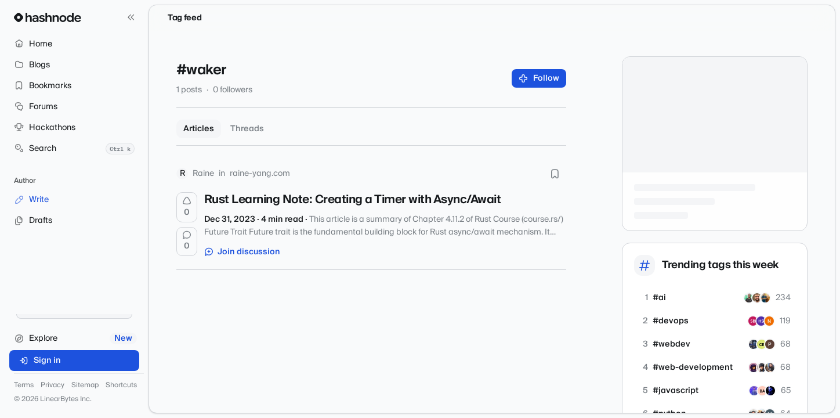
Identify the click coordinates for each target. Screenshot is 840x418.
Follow (539, 78)
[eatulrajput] (761, 367)
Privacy (52, 385)
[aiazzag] (757, 298)
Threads (247, 129)
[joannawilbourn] (770, 367)
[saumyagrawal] (753, 367)
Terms (24, 385)
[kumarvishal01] (765, 298)
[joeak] (754, 391)
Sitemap (85, 385)
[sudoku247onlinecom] (770, 344)
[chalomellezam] (761, 344)
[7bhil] (770, 391)
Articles (198, 129)
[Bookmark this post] (554, 173)
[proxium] (762, 391)
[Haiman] (761, 321)
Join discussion (242, 252)
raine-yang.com (260, 173)
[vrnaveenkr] (769, 321)
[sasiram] (753, 321)
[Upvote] (186, 207)
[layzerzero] (753, 344)
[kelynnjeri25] (749, 298)
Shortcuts (121, 385)
